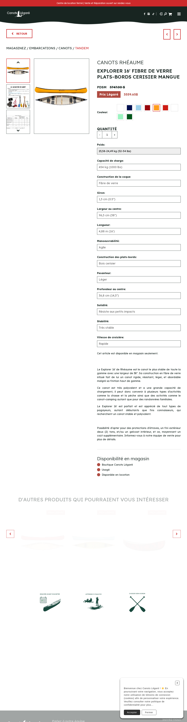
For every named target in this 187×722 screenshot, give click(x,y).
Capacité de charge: (110, 160)
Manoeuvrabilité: (108, 241)
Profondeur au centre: (111, 289)
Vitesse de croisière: (110, 337)
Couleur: (102, 112)
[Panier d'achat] (170, 13)
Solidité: (102, 305)
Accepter (132, 712)
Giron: (101, 192)
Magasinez (16, 48)
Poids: (101, 144)
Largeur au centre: (109, 208)
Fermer (149, 712)
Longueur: (103, 225)
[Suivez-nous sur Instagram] (149, 13)
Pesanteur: (104, 273)
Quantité (107, 129)
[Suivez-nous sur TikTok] (153, 13)
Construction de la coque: (114, 176)
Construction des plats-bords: (117, 257)
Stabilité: (103, 321)
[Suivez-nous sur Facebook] (144, 13)
